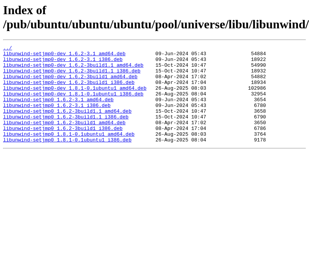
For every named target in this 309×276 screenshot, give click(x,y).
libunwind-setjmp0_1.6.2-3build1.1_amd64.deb (67, 124)
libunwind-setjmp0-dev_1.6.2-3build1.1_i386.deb (72, 76)
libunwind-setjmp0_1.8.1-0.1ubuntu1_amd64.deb (68, 152)
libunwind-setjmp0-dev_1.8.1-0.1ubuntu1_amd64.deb (74, 97)
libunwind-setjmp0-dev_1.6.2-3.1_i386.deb (63, 62)
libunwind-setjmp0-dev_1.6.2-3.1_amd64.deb (64, 55)
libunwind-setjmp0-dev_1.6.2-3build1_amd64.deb (70, 83)
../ (7, 48)
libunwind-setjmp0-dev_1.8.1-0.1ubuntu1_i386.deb (73, 103)
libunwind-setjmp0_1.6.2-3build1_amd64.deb (64, 138)
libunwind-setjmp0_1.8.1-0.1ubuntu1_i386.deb (67, 159)
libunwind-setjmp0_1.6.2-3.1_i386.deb (57, 117)
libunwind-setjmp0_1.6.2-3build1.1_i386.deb (66, 131)
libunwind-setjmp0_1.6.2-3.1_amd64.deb (58, 110)
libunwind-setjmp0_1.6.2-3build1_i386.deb (63, 145)
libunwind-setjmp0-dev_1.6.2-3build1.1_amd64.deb (73, 69)
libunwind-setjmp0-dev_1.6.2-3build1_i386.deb (68, 90)
